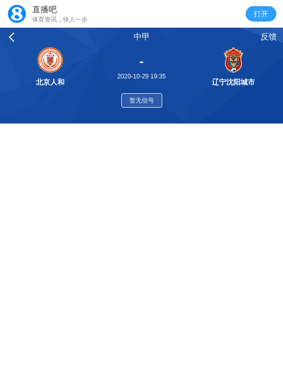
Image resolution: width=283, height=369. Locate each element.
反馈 (268, 36)
